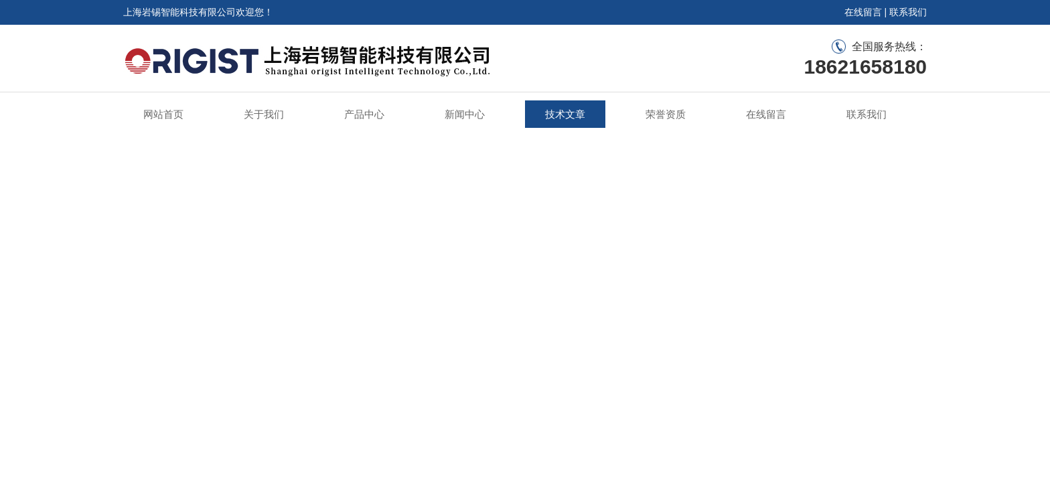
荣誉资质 (666, 114)
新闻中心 (465, 114)
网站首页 (163, 114)
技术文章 (565, 114)
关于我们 (264, 114)
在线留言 (863, 12)
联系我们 (908, 12)
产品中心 (364, 114)
